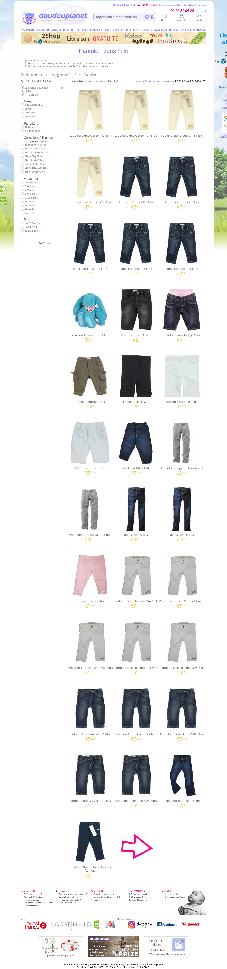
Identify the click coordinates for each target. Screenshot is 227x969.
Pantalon (90, 75)
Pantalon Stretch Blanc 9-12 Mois (90, 646)
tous (159, 80)
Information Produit (138, 894)
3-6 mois (30, 186)
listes (164, 18)
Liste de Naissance (138, 900)
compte (182, 18)
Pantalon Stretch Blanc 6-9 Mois (182, 646)
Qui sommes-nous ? (33, 894)
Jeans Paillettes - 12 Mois (136, 180)
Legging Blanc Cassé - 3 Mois (182, 114)
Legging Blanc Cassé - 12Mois (90, 114)
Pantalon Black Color (136, 313)
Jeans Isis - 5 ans (182, 513)
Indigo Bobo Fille (35, 164)
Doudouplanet (30, 75)
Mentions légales (31, 900)
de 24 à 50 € (33, 227)
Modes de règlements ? (70, 900)
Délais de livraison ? (68, 903)
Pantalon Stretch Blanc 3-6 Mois (136, 579)
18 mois (29, 205)
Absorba (29, 116)
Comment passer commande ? (73, 894)
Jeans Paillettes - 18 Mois (182, 180)
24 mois (29, 209)
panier (200, 18)
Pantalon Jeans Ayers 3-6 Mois (90, 712)
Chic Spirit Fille (33, 160)
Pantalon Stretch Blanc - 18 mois (136, 646)
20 (146, 80)
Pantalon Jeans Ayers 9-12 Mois (182, 712)
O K (149, 17)
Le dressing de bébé (57, 75)
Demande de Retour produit (107, 897)
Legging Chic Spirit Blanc (182, 380)
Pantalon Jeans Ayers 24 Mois (136, 779)
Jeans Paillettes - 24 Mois (90, 247)
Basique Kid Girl (34, 148)
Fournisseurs (99, 900)
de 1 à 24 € (32, 223)
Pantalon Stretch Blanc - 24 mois (182, 579)
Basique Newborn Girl (37, 152)
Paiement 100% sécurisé (35, 897)
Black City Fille (33, 156)
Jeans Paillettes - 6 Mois (182, 247)
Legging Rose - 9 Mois (90, 579)
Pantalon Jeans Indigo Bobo (182, 313)
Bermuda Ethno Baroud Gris (90, 313)
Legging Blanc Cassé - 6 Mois (90, 180)
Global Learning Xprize (174, 897)
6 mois (29, 190)
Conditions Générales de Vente (38, 903)
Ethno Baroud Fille (35, 168)
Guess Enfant (32, 105)
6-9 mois (30, 193)
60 (154, 80)
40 (150, 80)
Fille (77, 75)
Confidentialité (30, 906)
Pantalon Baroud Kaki (90, 380)
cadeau (29, 127)
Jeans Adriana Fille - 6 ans (182, 779)
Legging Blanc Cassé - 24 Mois (136, 114)
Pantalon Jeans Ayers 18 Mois (90, 779)
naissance (30, 182)
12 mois (29, 201)
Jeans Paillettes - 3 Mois (136, 247)
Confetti (29, 112)
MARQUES (199, 30)
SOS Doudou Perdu (138, 897)
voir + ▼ (30, 213)
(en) (38, 906)
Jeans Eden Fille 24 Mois (136, 446)
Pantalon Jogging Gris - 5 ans (90, 513)
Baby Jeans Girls (34, 144)
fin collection (33, 130)
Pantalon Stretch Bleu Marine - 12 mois (90, 847)
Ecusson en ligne (172, 894)
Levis (28, 108)
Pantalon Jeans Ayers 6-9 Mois (136, 712)
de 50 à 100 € (34, 231)
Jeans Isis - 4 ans (136, 513)
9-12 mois (30, 197)
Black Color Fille (34, 171)
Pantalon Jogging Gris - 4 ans (182, 446)
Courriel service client (104, 894)
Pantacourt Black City (90, 446)
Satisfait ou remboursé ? (70, 897)
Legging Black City (136, 380)
